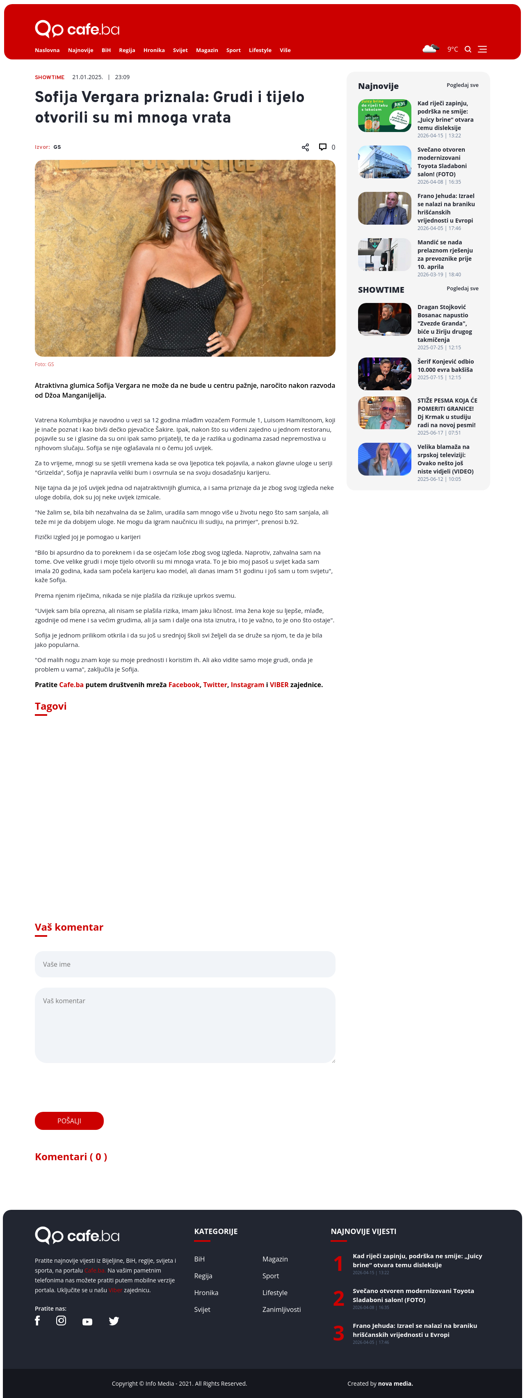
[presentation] (97, 1088)
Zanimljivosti (281, 1309)
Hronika (154, 50)
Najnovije (81, 50)
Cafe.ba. (95, 1270)
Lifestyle (260, 50)
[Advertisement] (185, 829)
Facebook (184, 684)
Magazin (207, 50)
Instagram (248, 684)
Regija (127, 50)
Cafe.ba (71, 684)
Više (285, 50)
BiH (106, 50)
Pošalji (69, 1120)
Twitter (215, 684)
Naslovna (47, 50)
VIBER (279, 684)
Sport (233, 50)
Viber (116, 1290)
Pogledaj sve (463, 85)
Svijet (180, 50)
